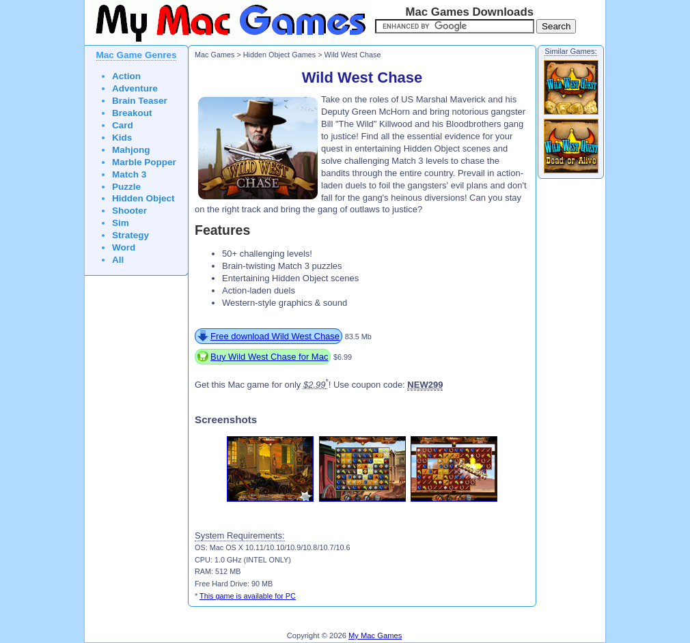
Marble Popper (144, 162)
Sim (120, 223)
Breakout (132, 113)
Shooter (129, 210)
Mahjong (131, 150)
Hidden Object (143, 198)
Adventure (135, 88)
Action (126, 76)
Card (122, 125)
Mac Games (214, 55)
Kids (122, 137)
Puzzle (126, 187)
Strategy (130, 235)
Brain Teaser (139, 101)
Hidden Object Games (279, 55)
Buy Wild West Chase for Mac (269, 357)
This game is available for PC (247, 596)
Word (123, 247)
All (118, 260)
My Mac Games (375, 635)
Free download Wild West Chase (275, 336)
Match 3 (129, 174)
